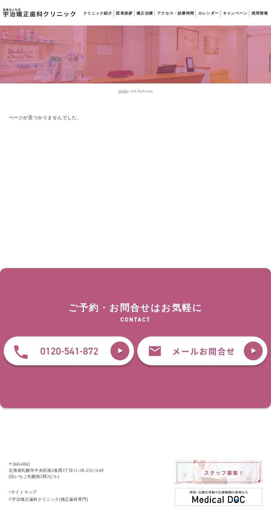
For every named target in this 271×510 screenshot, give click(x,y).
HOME (123, 91)
